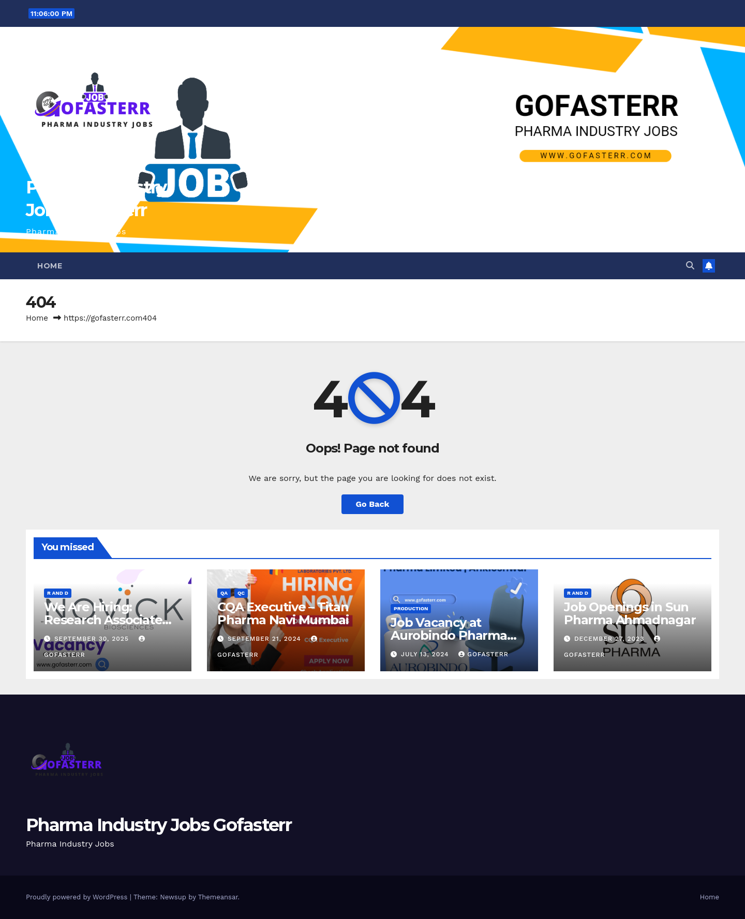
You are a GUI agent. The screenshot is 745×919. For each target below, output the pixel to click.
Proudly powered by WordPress (78, 897)
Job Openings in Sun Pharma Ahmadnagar (630, 613)
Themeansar (218, 897)
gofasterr (483, 654)
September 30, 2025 (92, 638)
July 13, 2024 (426, 654)
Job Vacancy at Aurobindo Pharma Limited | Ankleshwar (455, 635)
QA (224, 593)
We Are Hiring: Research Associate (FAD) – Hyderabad (103, 619)
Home (49, 265)
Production (411, 608)
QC (241, 593)
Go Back (373, 504)
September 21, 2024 (266, 638)
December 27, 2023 (610, 638)
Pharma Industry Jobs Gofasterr (158, 825)
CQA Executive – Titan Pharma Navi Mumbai (283, 613)
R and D (57, 593)
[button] (690, 265)
